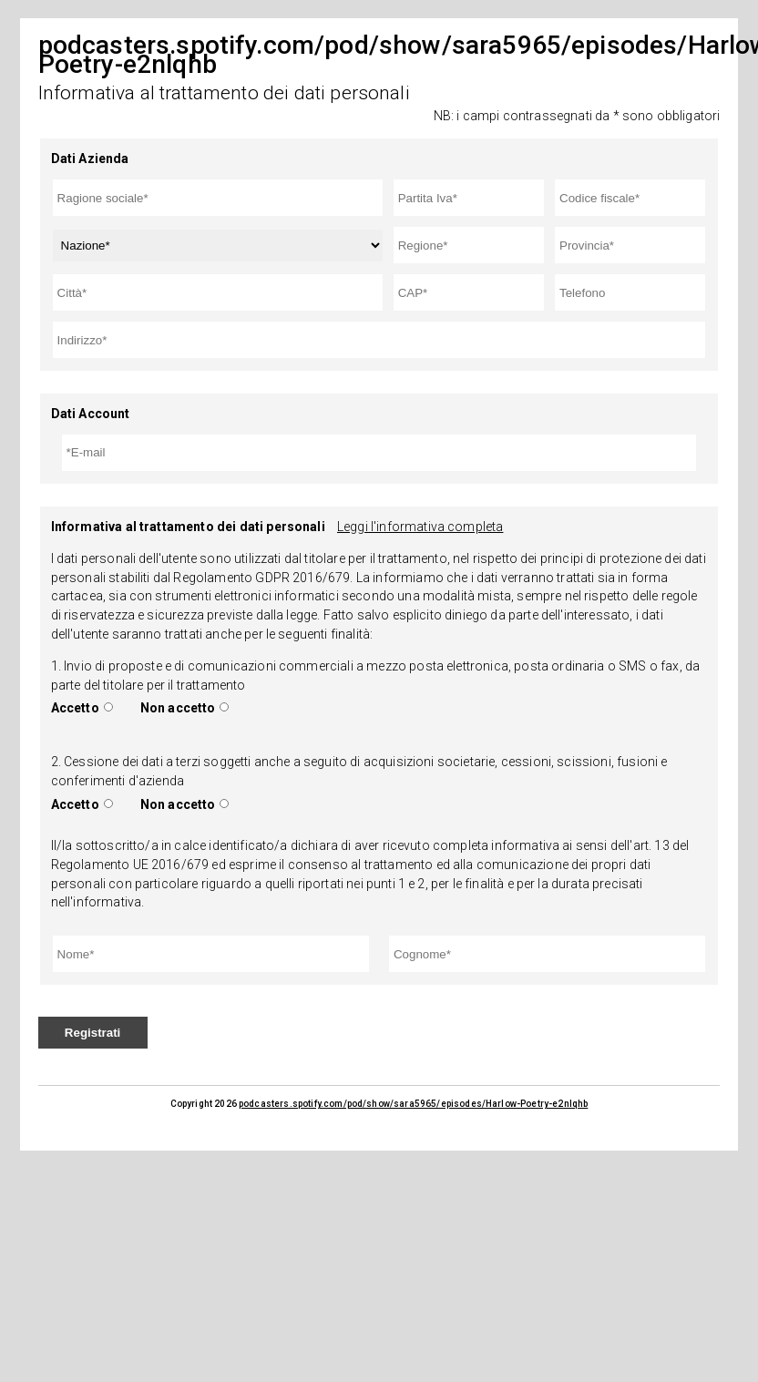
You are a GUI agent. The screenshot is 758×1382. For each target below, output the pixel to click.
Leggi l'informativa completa (420, 526)
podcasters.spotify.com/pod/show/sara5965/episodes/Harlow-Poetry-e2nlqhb (413, 1104)
